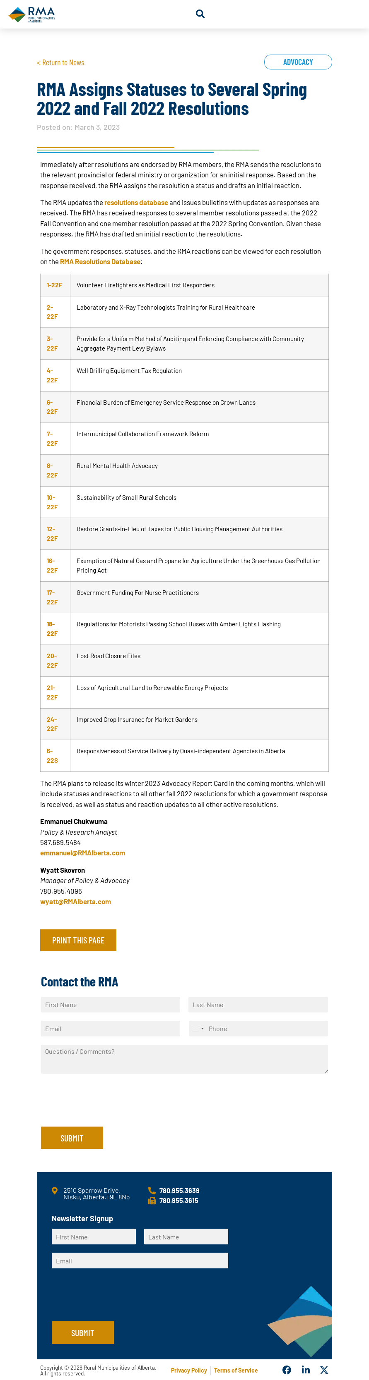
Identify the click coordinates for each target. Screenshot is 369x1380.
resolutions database (136, 202)
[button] (200, 14)
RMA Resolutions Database (100, 261)
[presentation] (104, 1113)
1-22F (55, 285)
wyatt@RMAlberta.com (75, 901)
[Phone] (258, 1028)
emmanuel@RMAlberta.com (82, 852)
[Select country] (197, 1028)
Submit (72, 1137)
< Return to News (60, 62)
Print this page (78, 939)
